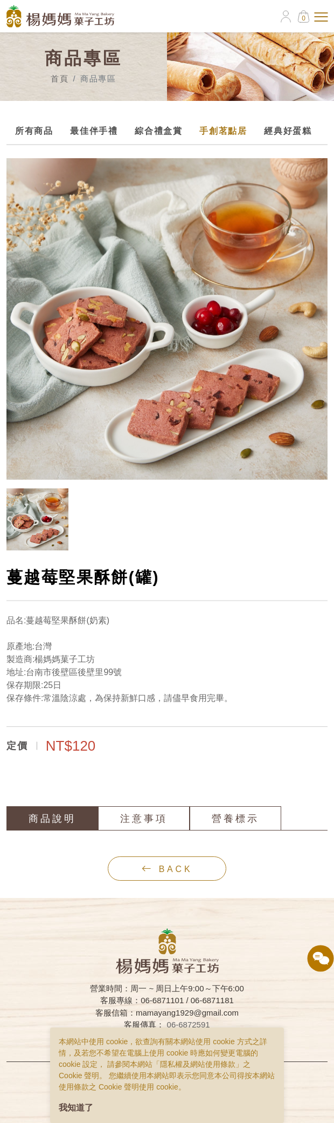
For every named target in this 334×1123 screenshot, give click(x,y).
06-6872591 (188, 1024)
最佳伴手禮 (93, 130)
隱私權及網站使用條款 (197, 1064)
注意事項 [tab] (144, 818)
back (167, 868)
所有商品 (33, 130)
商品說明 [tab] (52, 818)
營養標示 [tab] (236, 818)
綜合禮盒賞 (158, 130)
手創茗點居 (222, 130)
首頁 (59, 78)
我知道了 (76, 1107)
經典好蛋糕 (287, 130)
